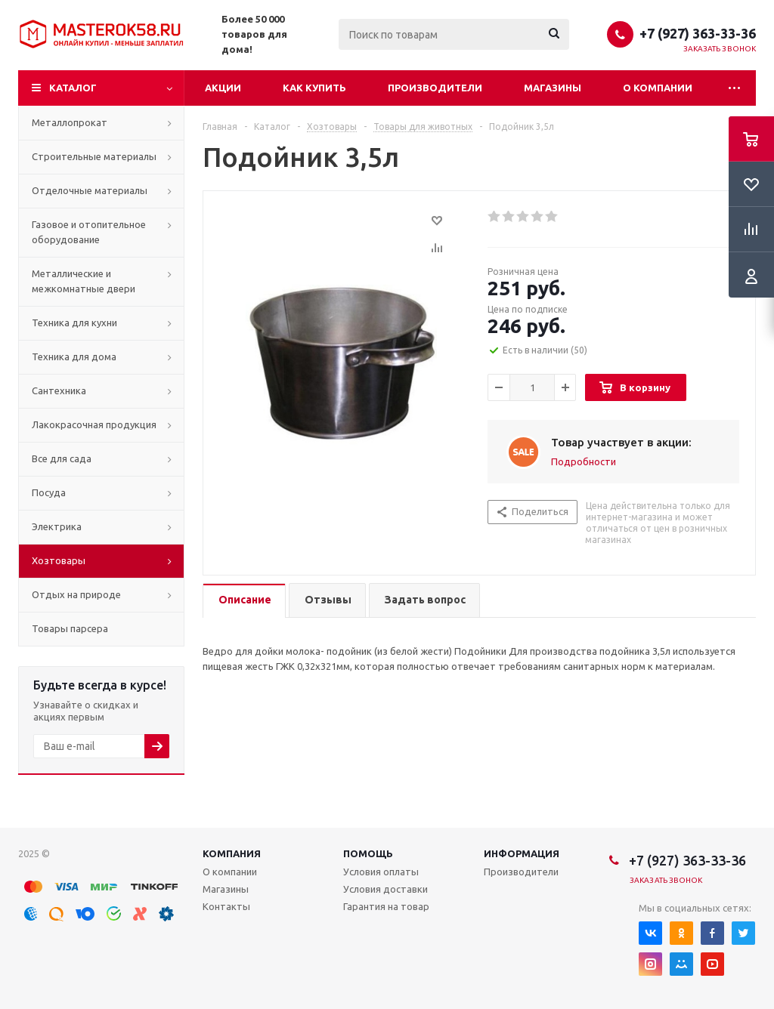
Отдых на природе (76, 594)
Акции (223, 87)
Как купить (314, 87)
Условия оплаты (381, 871)
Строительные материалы (94, 156)
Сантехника (59, 390)
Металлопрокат (69, 122)
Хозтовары (58, 560)
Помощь (368, 853)
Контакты (226, 906)
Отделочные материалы (89, 190)
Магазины (552, 87)
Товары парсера (70, 628)
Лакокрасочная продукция (94, 424)
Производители (435, 87)
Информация (521, 853)
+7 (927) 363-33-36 (697, 33)
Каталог (73, 87)
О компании (657, 87)
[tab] (244, 601)
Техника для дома (74, 356)
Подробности (583, 461)
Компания (232, 853)
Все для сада (61, 458)
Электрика (57, 526)
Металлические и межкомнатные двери (83, 281)
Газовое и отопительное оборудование (89, 232)
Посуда (49, 492)
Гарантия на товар (386, 906)
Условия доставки (385, 889)
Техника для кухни (74, 322)
